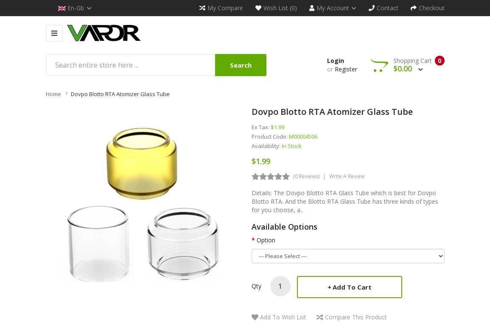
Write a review (346, 176)
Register (346, 69)
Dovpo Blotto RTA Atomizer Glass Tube (120, 94)
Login (335, 61)
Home (53, 94)
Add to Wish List (283, 317)
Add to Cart (352, 287)
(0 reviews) (306, 176)
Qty (256, 286)
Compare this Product (356, 317)
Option (266, 240)
